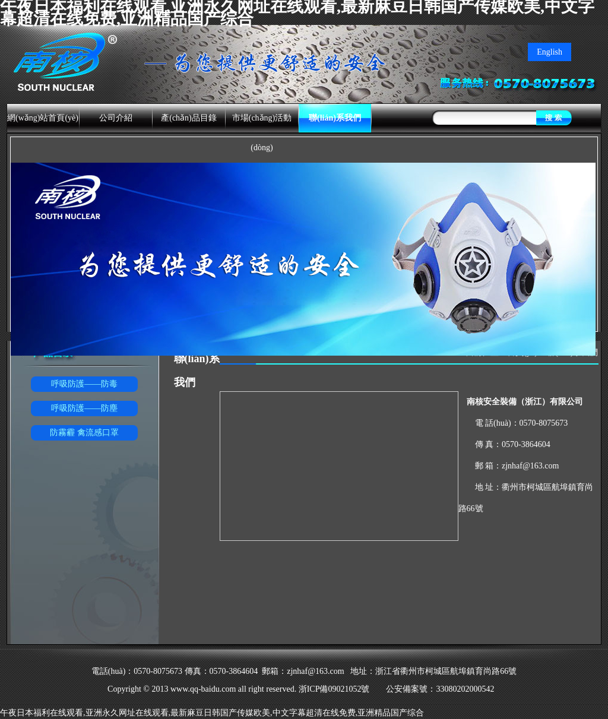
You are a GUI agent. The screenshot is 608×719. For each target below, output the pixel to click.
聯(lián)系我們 (335, 117)
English (549, 51)
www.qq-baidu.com (203, 689)
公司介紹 (115, 117)
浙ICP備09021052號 (334, 689)
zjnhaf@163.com (530, 465)
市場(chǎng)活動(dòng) (262, 132)
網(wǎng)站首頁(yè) (42, 117)
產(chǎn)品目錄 (189, 117)
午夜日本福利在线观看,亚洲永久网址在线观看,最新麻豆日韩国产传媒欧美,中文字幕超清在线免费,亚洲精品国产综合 (212, 712)
